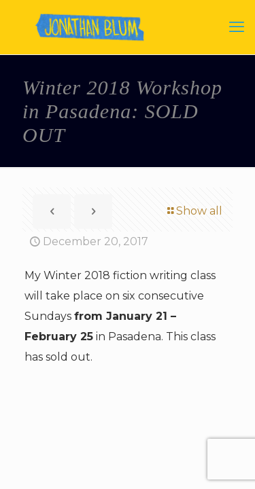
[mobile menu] (236, 27)
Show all (193, 210)
